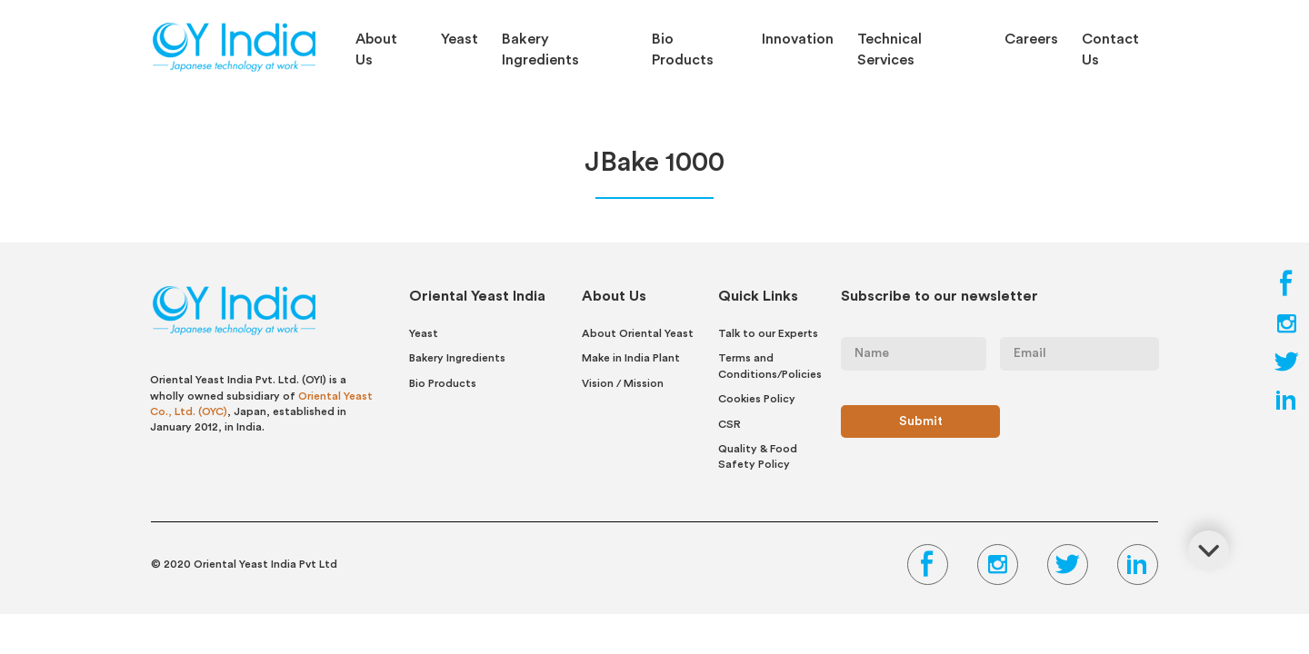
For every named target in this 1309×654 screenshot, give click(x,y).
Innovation (798, 39)
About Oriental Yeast (638, 333)
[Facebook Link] (1286, 290)
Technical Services (889, 49)
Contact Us (1110, 49)
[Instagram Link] (1286, 328)
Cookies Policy (756, 398)
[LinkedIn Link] (1286, 405)
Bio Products (683, 49)
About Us (376, 49)
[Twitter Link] (1286, 367)
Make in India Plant (631, 357)
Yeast (459, 39)
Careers (1031, 39)
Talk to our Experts (768, 333)
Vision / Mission (623, 383)
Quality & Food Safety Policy (757, 456)
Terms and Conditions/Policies (770, 365)
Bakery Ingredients (540, 49)
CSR (729, 424)
